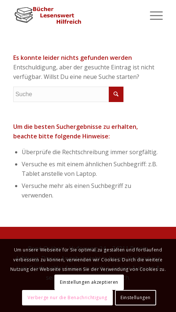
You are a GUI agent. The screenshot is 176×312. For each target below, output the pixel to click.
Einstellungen (136, 297)
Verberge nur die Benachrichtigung (67, 297)
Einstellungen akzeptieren (89, 282)
